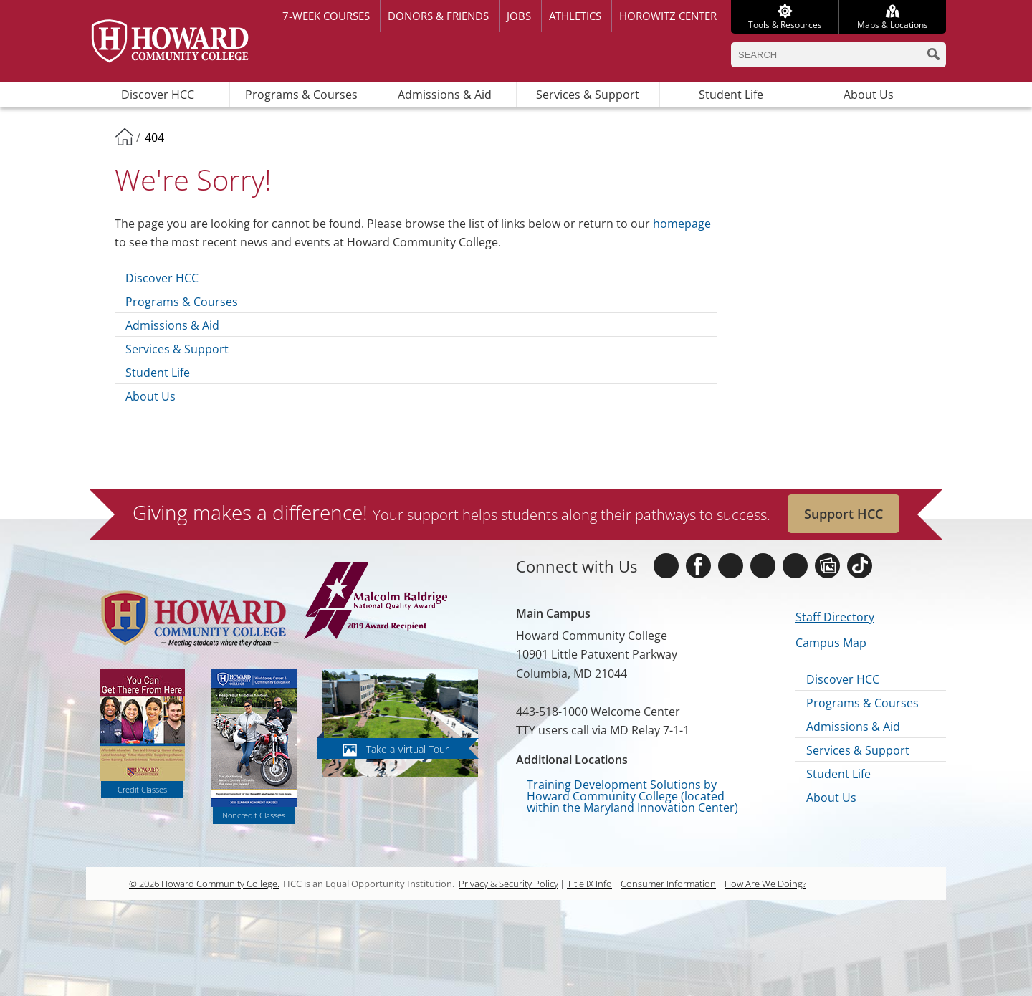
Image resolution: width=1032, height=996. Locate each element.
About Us (869, 94)
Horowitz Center (668, 16)
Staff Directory (835, 617)
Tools (785, 25)
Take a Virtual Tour (407, 749)
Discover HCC (157, 94)
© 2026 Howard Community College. (204, 883)
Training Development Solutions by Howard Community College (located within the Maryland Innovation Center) (632, 796)
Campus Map (831, 643)
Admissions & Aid (445, 94)
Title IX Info (589, 883)
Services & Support (587, 94)
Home (124, 136)
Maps (892, 25)
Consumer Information (668, 883)
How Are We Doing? (765, 883)
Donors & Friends (438, 16)
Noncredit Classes (253, 815)
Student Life (731, 94)
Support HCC (843, 513)
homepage (683, 223)
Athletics (575, 16)
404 (154, 137)
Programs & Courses (301, 94)
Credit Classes (142, 789)
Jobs (519, 16)
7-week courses (326, 16)
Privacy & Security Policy (508, 883)
